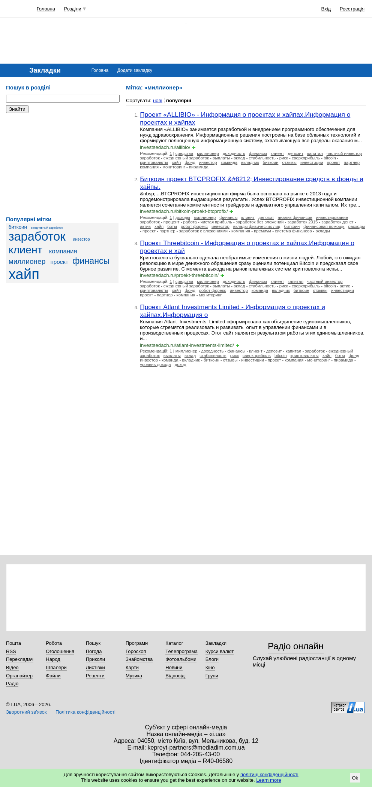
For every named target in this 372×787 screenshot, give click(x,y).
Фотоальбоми (180, 659)
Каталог (174, 643)
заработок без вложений (260, 222)
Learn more (268, 780)
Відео (12, 667)
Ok (355, 778)
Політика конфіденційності (86, 712)
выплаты (221, 158)
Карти (132, 667)
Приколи (95, 659)
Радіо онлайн (296, 646)
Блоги (212, 659)
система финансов (293, 231)
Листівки (95, 667)
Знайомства (139, 659)
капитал (315, 153)
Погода (94, 651)
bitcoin (330, 158)
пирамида (198, 167)
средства (184, 153)
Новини (173, 667)
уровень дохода (155, 364)
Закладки (216, 643)
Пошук (93, 643)
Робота (54, 643)
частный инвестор (344, 153)
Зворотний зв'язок (26, 712)
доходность (234, 153)
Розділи (72, 9)
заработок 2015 (302, 222)
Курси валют (220, 651)
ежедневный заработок (47, 227)
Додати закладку (134, 70)
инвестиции (311, 162)
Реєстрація (352, 9)
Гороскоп (136, 651)
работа (189, 222)
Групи (212, 675)
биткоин (18, 227)
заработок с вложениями (203, 231)
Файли (53, 675)
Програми (137, 643)
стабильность (262, 158)
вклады (322, 231)
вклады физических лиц (256, 226)
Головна (46, 9)
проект (59, 262)
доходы (183, 217)
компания (63, 251)
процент (172, 222)
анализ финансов (295, 217)
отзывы (289, 162)
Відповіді (175, 675)
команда (229, 162)
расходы (356, 226)
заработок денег (337, 222)
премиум (262, 231)
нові (157, 100)
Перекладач (19, 659)
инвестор (81, 239)
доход (180, 364)
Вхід (326, 9)
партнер (352, 162)
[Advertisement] (62, 164)
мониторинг (173, 167)
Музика (134, 675)
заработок (37, 236)
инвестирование (332, 217)
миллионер (27, 261)
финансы (91, 261)
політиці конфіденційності (269, 774)
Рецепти (95, 675)
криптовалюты (154, 162)
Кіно (210, 667)
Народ (53, 659)
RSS (11, 651)
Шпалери (56, 667)
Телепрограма (181, 651)
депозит (295, 153)
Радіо (12, 683)
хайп (24, 274)
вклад (239, 158)
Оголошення (60, 651)
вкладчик (250, 162)
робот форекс (194, 226)
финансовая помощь (323, 226)
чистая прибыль (216, 222)
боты (172, 226)
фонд (189, 162)
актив (145, 226)
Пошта (13, 643)
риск (283, 158)
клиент (25, 250)
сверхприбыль (306, 158)
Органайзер (19, 675)
